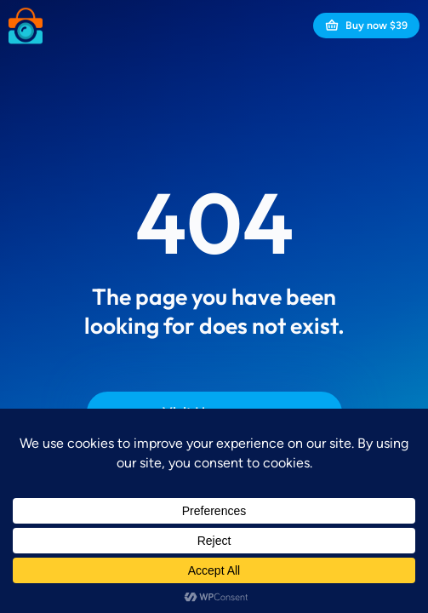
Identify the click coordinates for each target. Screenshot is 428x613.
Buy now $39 (366, 25)
